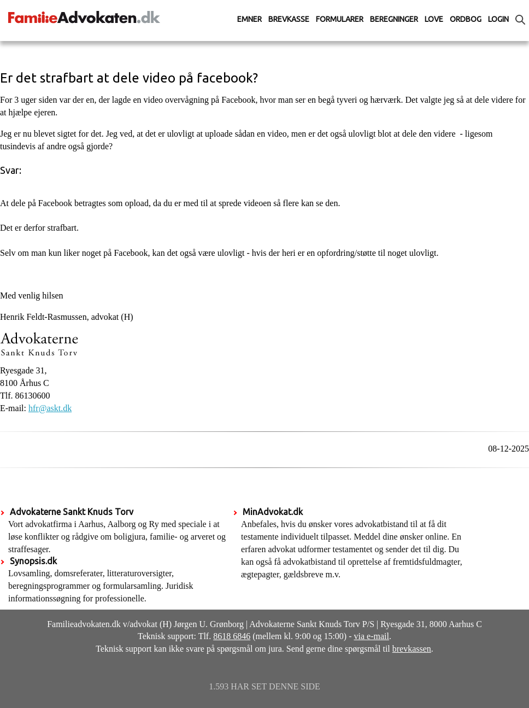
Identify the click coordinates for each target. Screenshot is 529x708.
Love (434, 19)
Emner (249, 19)
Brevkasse (288, 19)
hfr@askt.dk (50, 408)
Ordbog (465, 19)
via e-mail (371, 636)
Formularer (339, 19)
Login (498, 19)
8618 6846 (231, 636)
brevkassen (411, 648)
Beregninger (394, 19)
